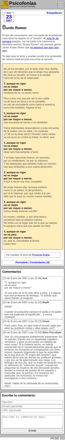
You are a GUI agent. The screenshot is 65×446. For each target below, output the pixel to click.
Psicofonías (22, 3)
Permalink (21, 262)
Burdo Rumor (14, 28)
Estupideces (54, 12)
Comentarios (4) (40, 262)
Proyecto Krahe (41, 254)
